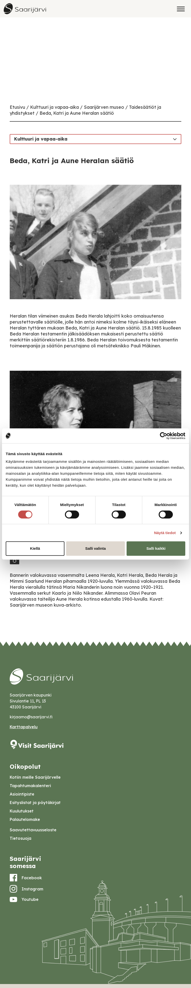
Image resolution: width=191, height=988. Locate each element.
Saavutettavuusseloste (33, 829)
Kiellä (35, 548)
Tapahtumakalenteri (30, 785)
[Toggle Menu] (181, 8)
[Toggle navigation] (175, 139)
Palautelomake (25, 819)
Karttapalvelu (24, 726)
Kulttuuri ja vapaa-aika (54, 107)
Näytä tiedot (165, 533)
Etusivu (17, 107)
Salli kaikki (156, 548)
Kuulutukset (22, 810)
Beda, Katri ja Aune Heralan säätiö (77, 113)
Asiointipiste (22, 794)
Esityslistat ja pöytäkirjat (35, 802)
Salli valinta (95, 548)
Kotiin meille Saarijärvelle (35, 777)
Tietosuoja (20, 838)
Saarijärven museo (104, 107)
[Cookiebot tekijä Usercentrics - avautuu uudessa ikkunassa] (163, 435)
